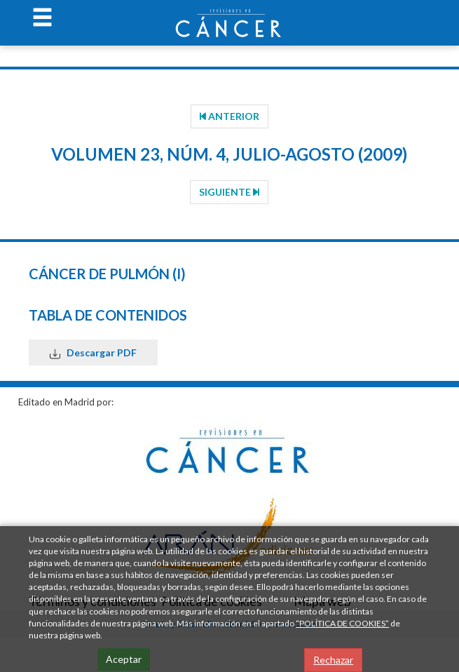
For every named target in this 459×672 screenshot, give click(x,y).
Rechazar (333, 660)
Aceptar (124, 659)
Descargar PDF (93, 353)
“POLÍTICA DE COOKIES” (342, 623)
